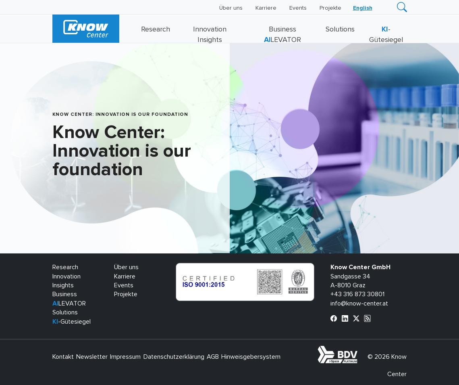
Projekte (330, 8)
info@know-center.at (359, 303)
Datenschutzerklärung (173, 357)
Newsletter (92, 357)
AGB (213, 357)
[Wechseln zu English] (362, 8)
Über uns (231, 8)
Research (155, 29)
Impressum (125, 357)
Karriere (265, 8)
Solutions (340, 29)
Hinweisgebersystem (250, 357)
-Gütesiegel (71, 321)
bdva (359, 350)
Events (298, 8)
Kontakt (63, 357)
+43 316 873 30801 (357, 294)
